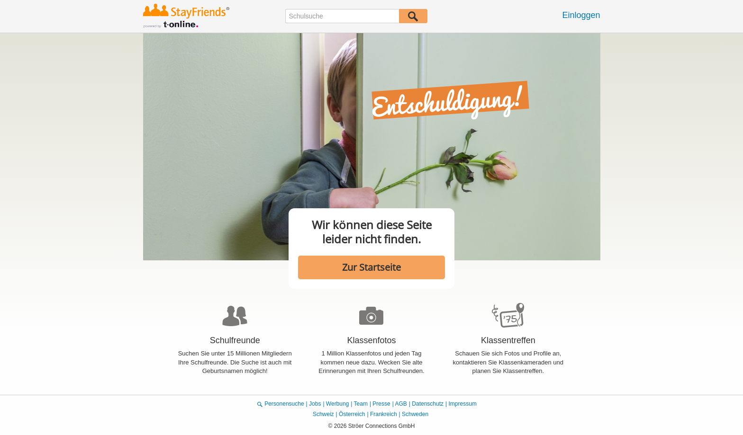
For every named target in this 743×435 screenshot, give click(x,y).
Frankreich (383, 414)
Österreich (352, 414)
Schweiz (323, 414)
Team (361, 403)
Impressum (462, 403)
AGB (401, 403)
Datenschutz (428, 403)
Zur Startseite (371, 267)
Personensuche (284, 403)
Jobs (315, 403)
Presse (381, 403)
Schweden (415, 414)
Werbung (337, 403)
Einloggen (581, 15)
